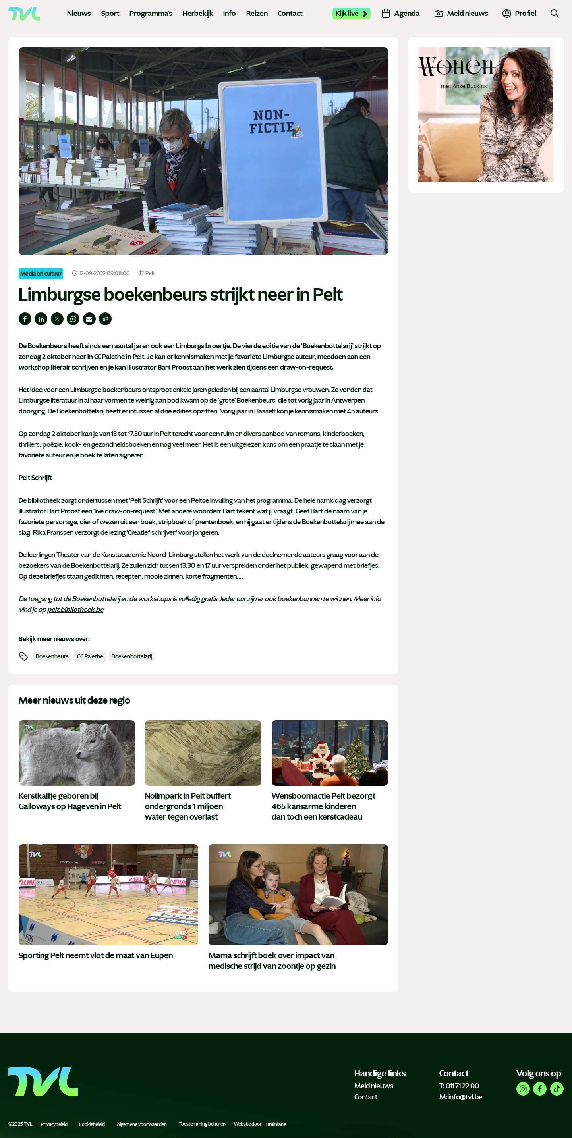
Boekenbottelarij (132, 656)
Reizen (257, 13)
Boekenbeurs (52, 656)
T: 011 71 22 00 (459, 1086)
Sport (110, 13)
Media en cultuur (41, 273)
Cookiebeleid (92, 1124)
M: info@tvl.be (461, 1097)
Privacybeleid (54, 1124)
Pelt (146, 273)
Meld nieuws (373, 1086)
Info (229, 13)
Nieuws (79, 13)
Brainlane (276, 1124)
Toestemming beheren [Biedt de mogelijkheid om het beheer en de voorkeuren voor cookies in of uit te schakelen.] (202, 1124)
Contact (290, 13)
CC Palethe (90, 656)
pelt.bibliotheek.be (75, 609)
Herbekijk (198, 13)
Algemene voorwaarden (142, 1124)
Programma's (150, 13)
